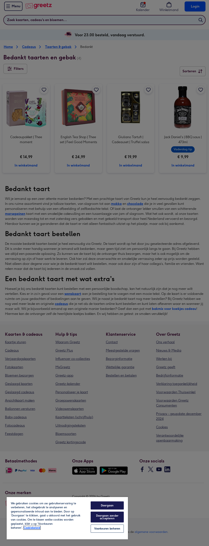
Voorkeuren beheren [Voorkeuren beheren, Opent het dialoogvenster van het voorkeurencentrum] (107, 528)
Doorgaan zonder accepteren (107, 517)
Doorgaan (107, 505)
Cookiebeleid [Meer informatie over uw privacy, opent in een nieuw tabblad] (32, 527)
